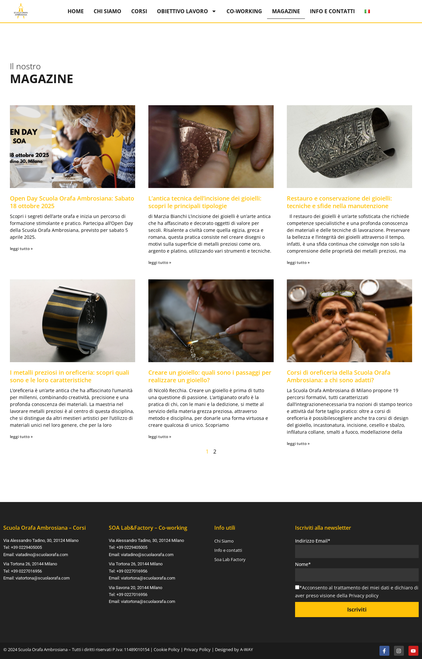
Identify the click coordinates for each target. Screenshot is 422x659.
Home (76, 11)
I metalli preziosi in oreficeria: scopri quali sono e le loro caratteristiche (69, 376)
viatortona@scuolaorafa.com (42, 577)
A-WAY (246, 649)
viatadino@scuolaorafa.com (41, 554)
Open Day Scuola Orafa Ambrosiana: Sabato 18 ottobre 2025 (72, 202)
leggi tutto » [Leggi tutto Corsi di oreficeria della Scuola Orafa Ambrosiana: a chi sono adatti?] (298, 443)
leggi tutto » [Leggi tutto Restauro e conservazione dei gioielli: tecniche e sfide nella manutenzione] (298, 262)
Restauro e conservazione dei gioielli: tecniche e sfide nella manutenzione (339, 202)
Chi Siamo (107, 11)
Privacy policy (363, 595)
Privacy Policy (197, 649)
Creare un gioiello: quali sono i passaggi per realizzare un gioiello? (209, 376)
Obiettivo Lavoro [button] (187, 11)
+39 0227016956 (26, 570)
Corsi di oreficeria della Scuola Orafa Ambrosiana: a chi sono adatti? (338, 376)
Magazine (286, 11)
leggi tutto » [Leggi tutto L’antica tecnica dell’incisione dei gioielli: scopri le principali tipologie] (159, 262)
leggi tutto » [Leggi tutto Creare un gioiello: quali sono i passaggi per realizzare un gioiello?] (159, 436)
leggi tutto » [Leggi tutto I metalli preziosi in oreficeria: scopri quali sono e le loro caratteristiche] (21, 436)
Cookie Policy (167, 649)
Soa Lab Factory (230, 560)
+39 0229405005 (26, 547)
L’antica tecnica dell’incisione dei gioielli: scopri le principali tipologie (204, 202)
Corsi (139, 11)
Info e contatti (332, 11)
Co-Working (244, 11)
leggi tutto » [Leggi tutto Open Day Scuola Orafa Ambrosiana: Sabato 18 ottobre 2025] (21, 248)
